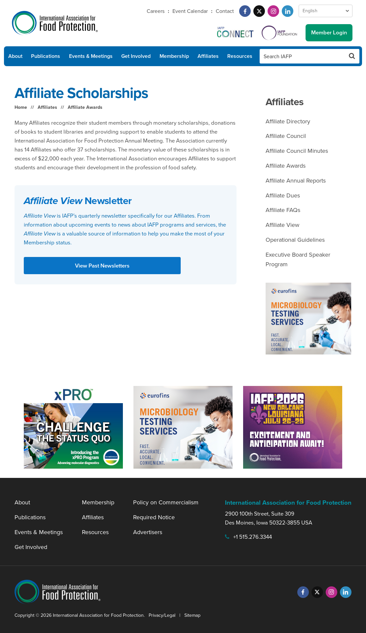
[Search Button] (352, 56)
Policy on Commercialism (166, 502)
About (15, 56)
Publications (45, 56)
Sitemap (192, 615)
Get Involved (136, 56)
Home (21, 107)
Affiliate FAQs (283, 210)
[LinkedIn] (287, 11)
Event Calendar (190, 11)
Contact (225, 11)
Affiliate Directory (288, 121)
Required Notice (154, 517)
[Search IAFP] (302, 56)
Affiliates (208, 56)
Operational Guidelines (295, 239)
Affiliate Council (286, 136)
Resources (239, 56)
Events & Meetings (91, 56)
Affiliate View (282, 225)
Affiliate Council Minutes (297, 151)
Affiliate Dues (283, 195)
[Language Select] (325, 11)
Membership (174, 56)
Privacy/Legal (162, 615)
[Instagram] (273, 11)
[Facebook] (245, 11)
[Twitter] (259, 11)
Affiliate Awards (85, 107)
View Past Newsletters (102, 266)
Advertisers (147, 532)
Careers (156, 11)
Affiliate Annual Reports (296, 180)
